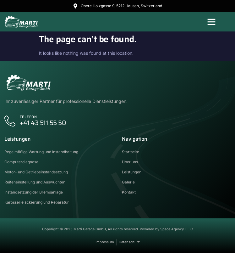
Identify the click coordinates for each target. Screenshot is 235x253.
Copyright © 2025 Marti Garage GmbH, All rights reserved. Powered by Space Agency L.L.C (117, 229)
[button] (211, 21)
